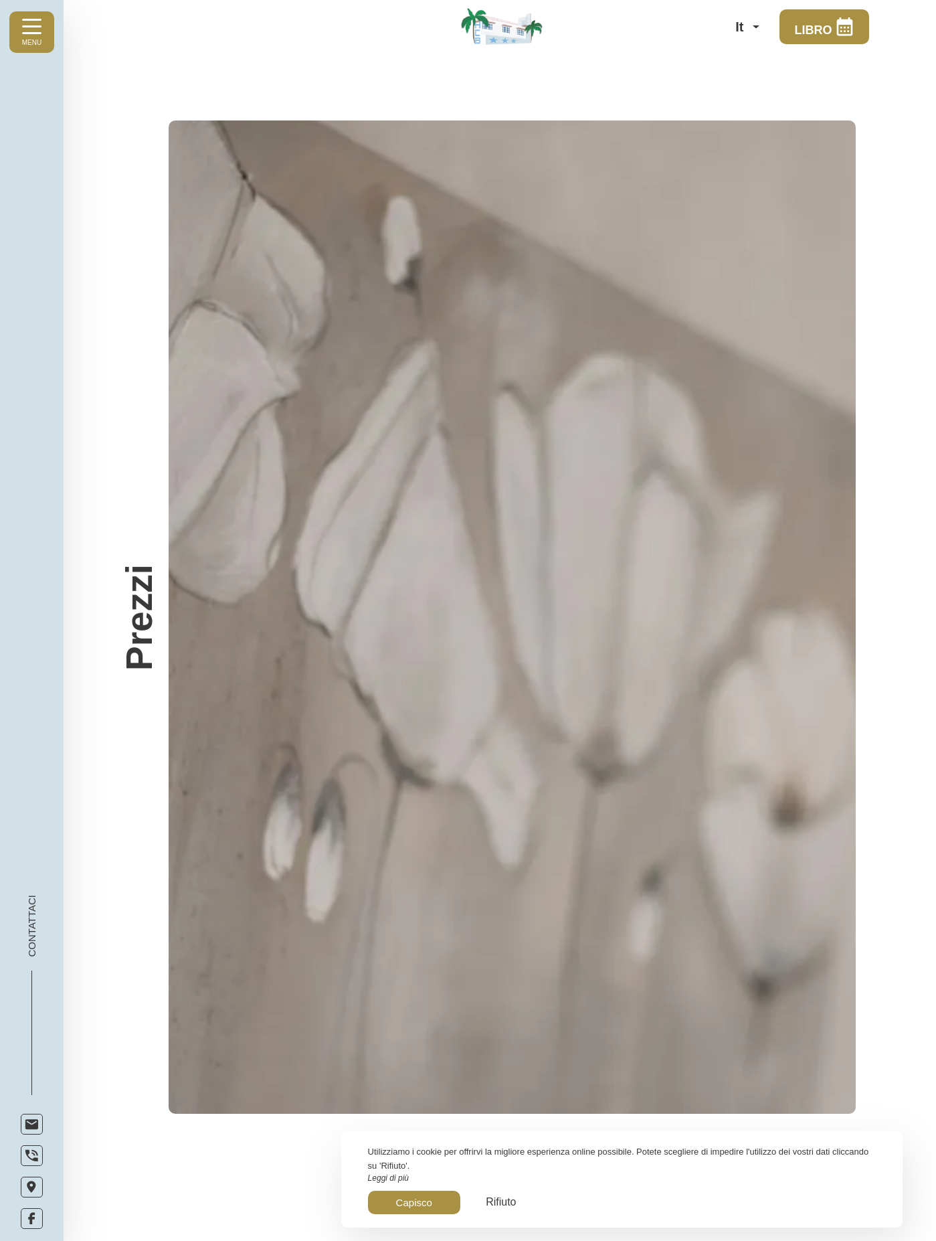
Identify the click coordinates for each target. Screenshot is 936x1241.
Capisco (414, 1202)
